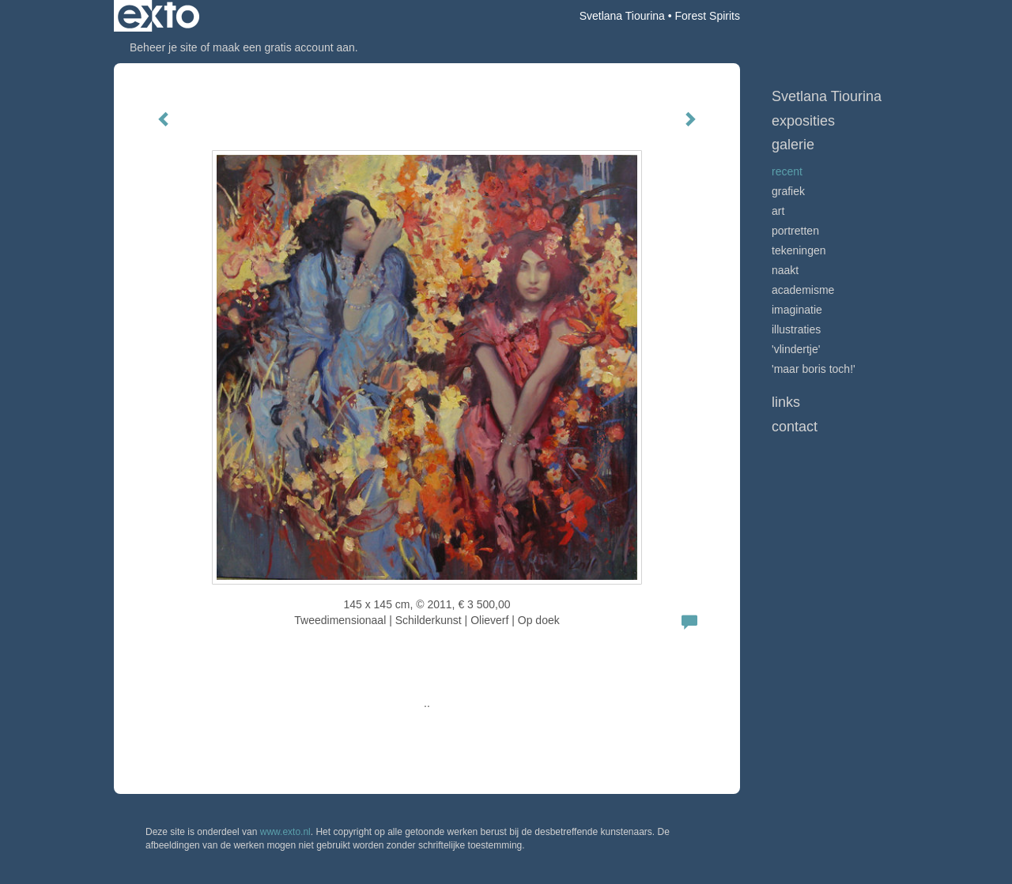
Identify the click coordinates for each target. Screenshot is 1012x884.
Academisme (803, 290)
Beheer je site (164, 47)
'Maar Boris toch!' (813, 369)
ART (778, 211)
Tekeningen (799, 250)
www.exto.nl (285, 831)
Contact (795, 426)
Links (786, 402)
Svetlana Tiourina (622, 15)
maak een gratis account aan (284, 47)
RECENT (787, 171)
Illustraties (796, 329)
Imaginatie (797, 309)
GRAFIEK (788, 191)
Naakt (785, 270)
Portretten (795, 230)
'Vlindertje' (796, 349)
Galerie (793, 144)
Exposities (803, 121)
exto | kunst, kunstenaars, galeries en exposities (158, 16)
